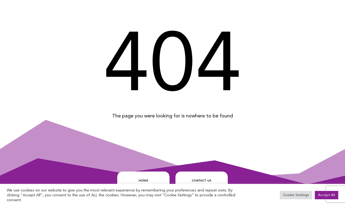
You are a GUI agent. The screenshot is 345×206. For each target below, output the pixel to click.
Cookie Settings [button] (296, 195)
